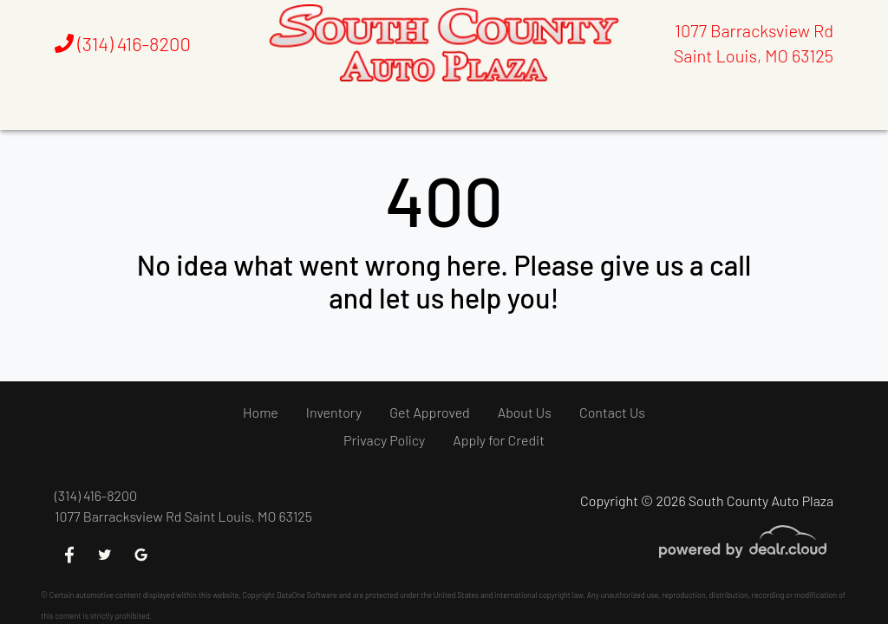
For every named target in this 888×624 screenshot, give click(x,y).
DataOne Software (307, 595)
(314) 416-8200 (123, 43)
